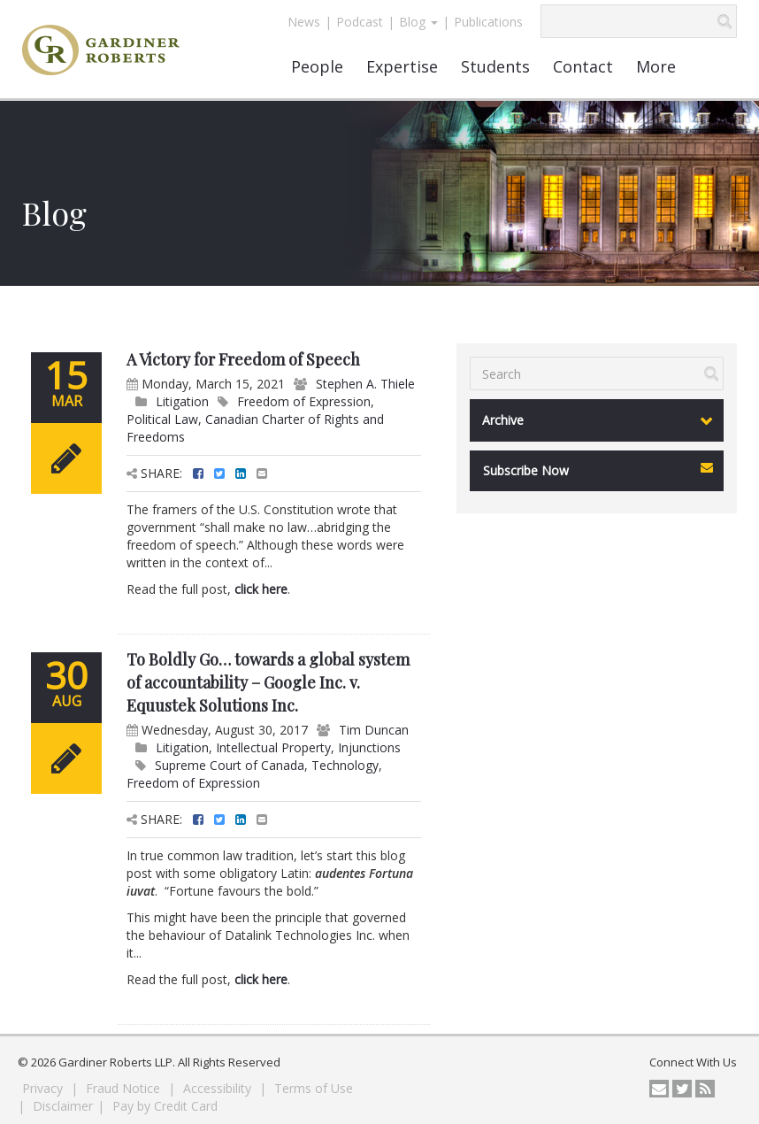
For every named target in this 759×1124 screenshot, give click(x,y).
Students (495, 66)
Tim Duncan (374, 729)
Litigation (182, 401)
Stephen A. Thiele (365, 383)
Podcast (359, 21)
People (317, 66)
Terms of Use (313, 1088)
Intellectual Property (273, 747)
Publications (488, 21)
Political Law (162, 419)
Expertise (402, 66)
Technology (345, 765)
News (304, 21)
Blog (418, 21)
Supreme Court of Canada (229, 765)
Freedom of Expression (304, 401)
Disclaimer (63, 1105)
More (656, 66)
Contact (583, 66)
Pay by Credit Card (165, 1105)
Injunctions (369, 747)
